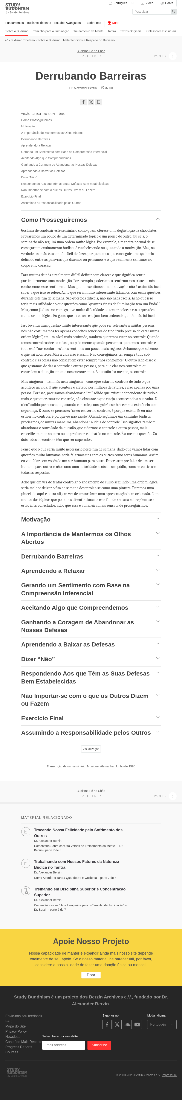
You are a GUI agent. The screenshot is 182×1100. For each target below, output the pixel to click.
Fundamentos (14, 23)
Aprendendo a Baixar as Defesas (43, 171)
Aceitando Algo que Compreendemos (46, 158)
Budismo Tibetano (39, 23)
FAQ (8, 1021)
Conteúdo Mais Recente (23, 1042)
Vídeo (146, 3)
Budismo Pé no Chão (91, 51)
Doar (113, 23)
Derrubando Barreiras (35, 139)
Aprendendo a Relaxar (36, 145)
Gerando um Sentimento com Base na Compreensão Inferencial (64, 152)
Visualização (91, 749)
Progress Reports (18, 1047)
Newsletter (13, 1036)
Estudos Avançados (67, 23)
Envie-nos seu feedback (23, 1016)
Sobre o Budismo (16, 31)
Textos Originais (130, 31)
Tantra (112, 31)
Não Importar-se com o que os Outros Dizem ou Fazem (58, 190)
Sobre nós (94, 23)
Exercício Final (31, 196)
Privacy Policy (16, 1031)
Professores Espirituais (160, 31)
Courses (11, 1052)
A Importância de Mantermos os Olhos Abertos (52, 132)
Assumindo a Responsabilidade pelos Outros (51, 203)
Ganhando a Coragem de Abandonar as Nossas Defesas (59, 164)
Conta (166, 3)
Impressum (169, 1075)
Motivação (28, 126)
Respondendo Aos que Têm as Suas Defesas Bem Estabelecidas (65, 183)
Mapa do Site (15, 1026)
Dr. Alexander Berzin (83, 88)
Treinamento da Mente (88, 31)
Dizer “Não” (29, 177)
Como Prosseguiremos (36, 120)
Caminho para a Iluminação (50, 31)
